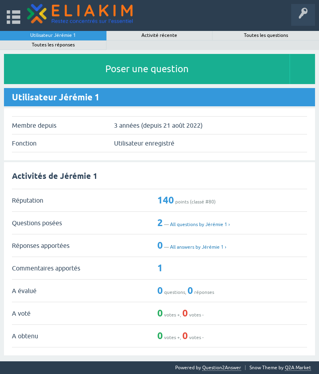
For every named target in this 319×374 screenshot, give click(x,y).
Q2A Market (298, 367)
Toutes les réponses (53, 45)
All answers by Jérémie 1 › (198, 247)
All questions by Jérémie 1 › (200, 224)
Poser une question (147, 68)
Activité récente (159, 35)
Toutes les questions (266, 35)
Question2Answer (221, 367)
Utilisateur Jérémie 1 (53, 35)
